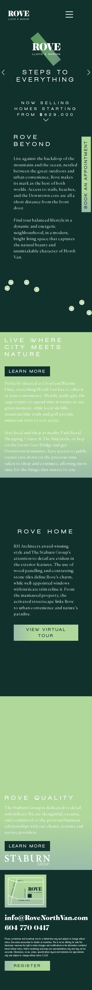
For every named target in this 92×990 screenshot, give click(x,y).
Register (27, 966)
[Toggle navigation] (69, 14)
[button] (46, 119)
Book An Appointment (86, 174)
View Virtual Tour (46, 632)
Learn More (27, 371)
